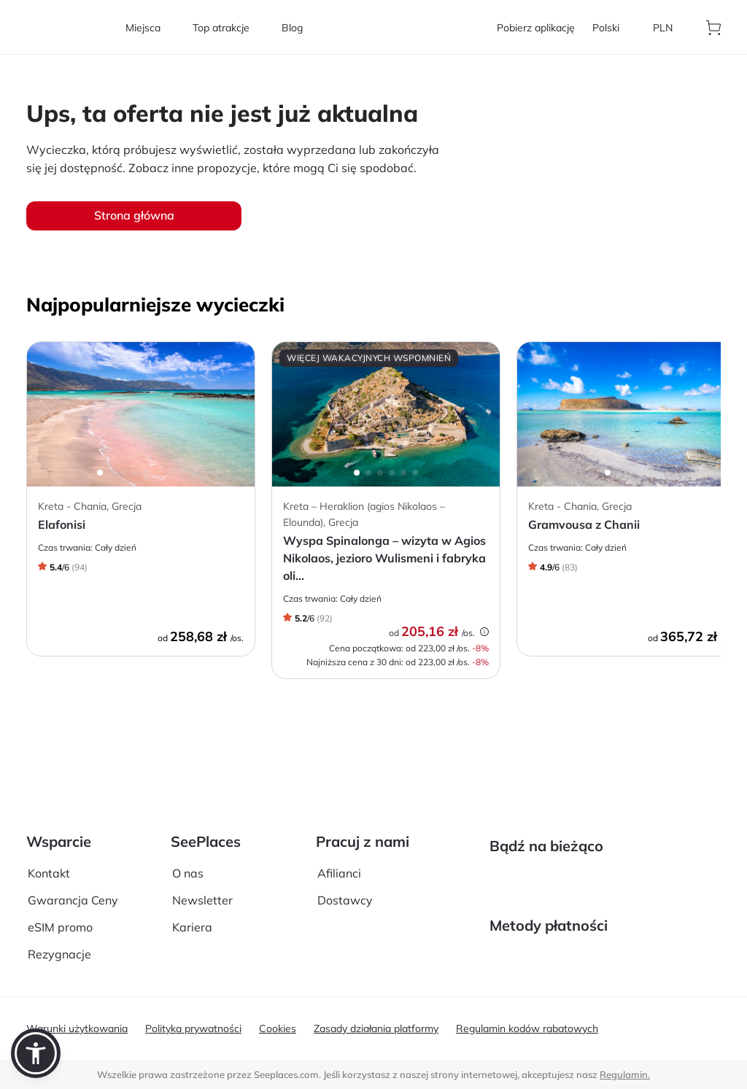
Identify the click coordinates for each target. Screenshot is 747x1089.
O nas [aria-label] (188, 830)
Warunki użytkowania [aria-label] (77, 1028)
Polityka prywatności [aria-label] (193, 1028)
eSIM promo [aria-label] (60, 885)
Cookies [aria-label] (277, 1028)
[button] (36, 1053)
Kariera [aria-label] (192, 885)
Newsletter (202, 857)
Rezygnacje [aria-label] (59, 912)
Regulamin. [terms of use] (625, 1074)
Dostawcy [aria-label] (345, 857)
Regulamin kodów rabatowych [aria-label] (527, 1028)
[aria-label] (67, 27)
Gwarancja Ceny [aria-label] (73, 857)
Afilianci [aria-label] (339, 830)
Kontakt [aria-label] (49, 830)
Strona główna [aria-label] (134, 215)
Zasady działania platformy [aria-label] (376, 1028)
